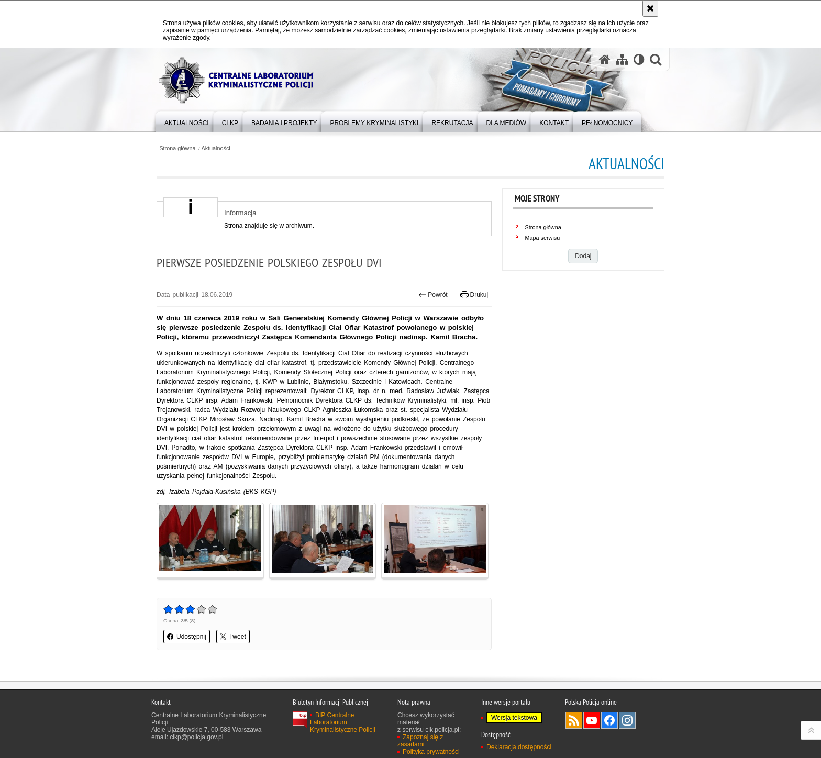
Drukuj (474, 295)
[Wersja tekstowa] (639, 59)
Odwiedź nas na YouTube (591, 720)
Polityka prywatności (431, 751)
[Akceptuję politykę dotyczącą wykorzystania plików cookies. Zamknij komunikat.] (650, 8)
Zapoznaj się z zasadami (420, 740)
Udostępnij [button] (186, 636)
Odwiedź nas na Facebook (609, 720)
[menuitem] (186, 120)
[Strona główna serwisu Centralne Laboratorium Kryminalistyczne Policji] (605, 59)
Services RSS (573, 720)
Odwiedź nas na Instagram (627, 720)
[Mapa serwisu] (622, 59)
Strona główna (177, 148)
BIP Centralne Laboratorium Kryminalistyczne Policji (342, 722)
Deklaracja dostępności (518, 747)
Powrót (433, 295)
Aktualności (216, 148)
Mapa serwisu (542, 238)
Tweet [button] (233, 636)
